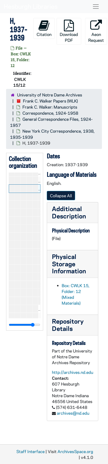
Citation (44, 28)
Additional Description (69, 212)
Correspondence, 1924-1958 (50, 113)
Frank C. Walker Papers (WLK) (50, 100)
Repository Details (68, 324)
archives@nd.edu (73, 413)
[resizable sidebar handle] (24, 325)
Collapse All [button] (61, 195)
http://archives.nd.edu (72, 372)
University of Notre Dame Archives (49, 94)
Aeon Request (96, 31)
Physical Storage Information (69, 263)
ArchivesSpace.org (75, 451)
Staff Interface (30, 451)
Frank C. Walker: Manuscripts (49, 107)
